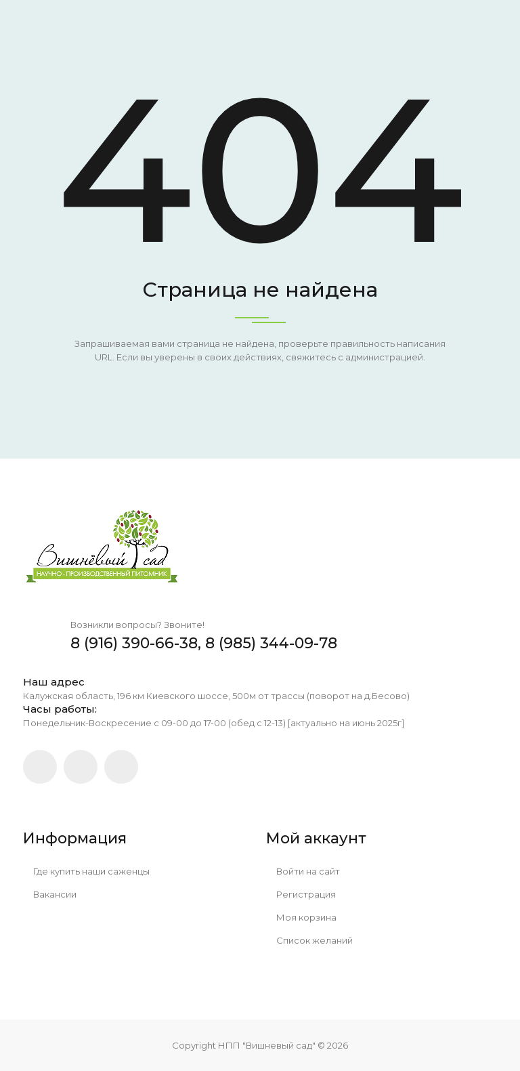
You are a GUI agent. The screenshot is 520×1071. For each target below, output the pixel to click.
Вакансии (50, 894)
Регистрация (301, 894)
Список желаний (309, 940)
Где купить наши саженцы (86, 871)
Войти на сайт (303, 871)
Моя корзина (301, 917)
